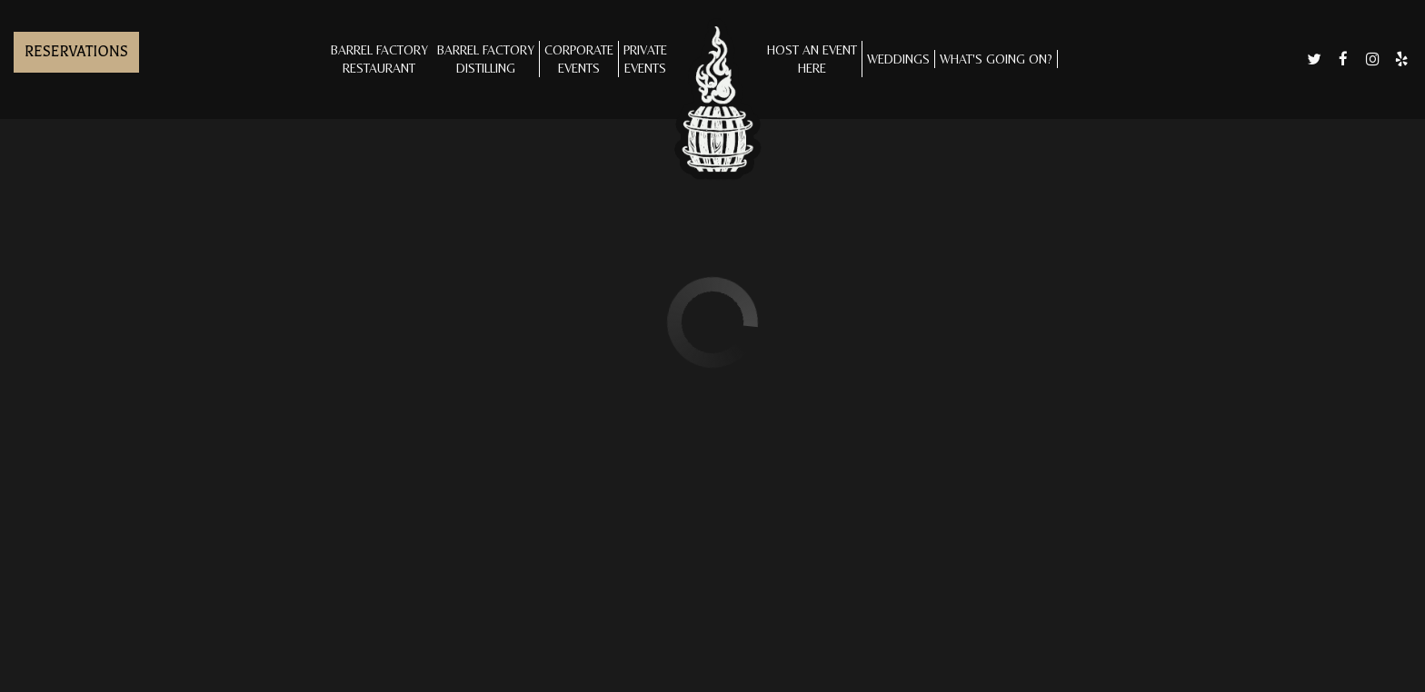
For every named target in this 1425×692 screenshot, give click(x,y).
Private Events (645, 59)
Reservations (76, 52)
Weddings (898, 59)
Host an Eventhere (812, 59)
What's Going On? (996, 59)
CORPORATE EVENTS (578, 59)
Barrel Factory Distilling (485, 59)
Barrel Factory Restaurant (379, 59)
